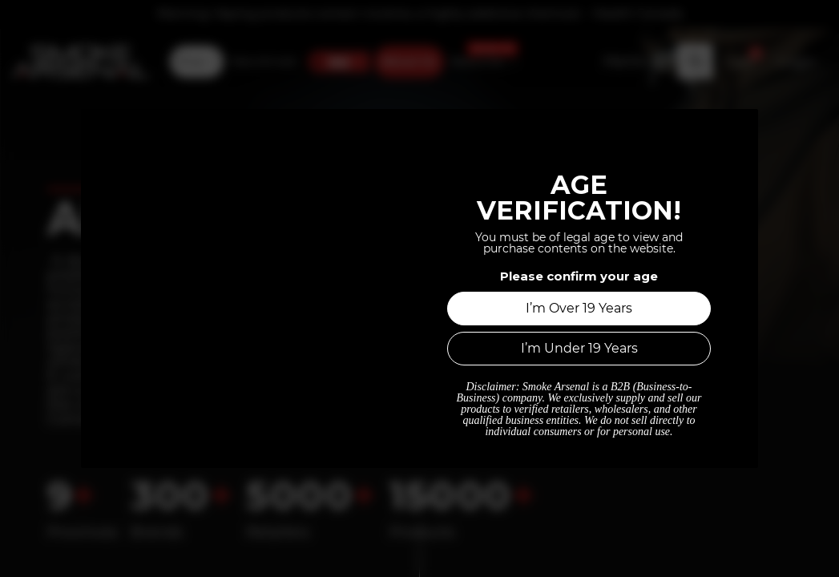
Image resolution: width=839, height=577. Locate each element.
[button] (695, 59)
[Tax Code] (635, 59)
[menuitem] (197, 59)
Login (796, 59)
